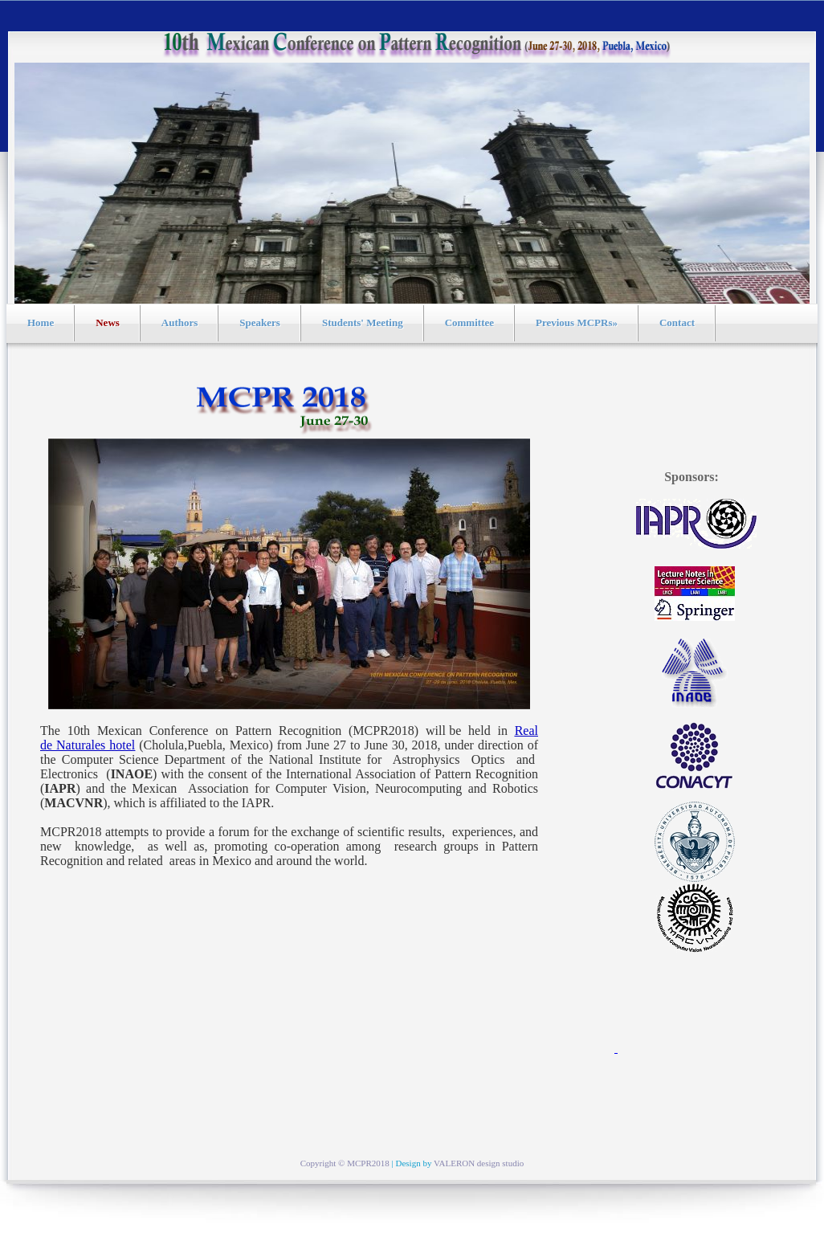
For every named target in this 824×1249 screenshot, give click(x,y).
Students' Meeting (362, 322)
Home (40, 322)
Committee (469, 322)
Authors (179, 322)
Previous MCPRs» (577, 322)
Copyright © (323, 1163)
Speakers (259, 322)
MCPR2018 (368, 1163)
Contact (677, 322)
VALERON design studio (479, 1163)
